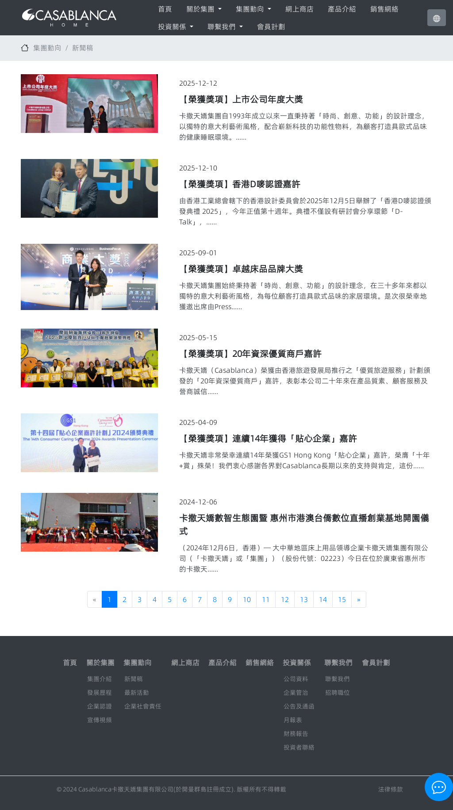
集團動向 (47, 48)
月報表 (293, 719)
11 (266, 599)
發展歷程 (99, 692)
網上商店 (299, 9)
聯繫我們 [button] (222, 26)
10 (247, 599)
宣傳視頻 (99, 719)
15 (342, 599)
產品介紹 (342, 9)
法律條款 (390, 789)
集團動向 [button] (251, 9)
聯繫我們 (337, 678)
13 (304, 599)
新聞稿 (82, 48)
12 (285, 599)
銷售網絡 (384, 9)
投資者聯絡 (299, 747)
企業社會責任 (142, 706)
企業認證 (99, 706)
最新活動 (136, 692)
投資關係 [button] (173, 26)
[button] (436, 17)
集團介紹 (99, 678)
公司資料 (296, 678)
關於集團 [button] (201, 9)
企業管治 (296, 692)
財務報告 (296, 733)
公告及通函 (299, 706)
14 (323, 599)
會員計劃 (271, 26)
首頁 (165, 9)
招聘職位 (337, 692)
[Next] (358, 599)
